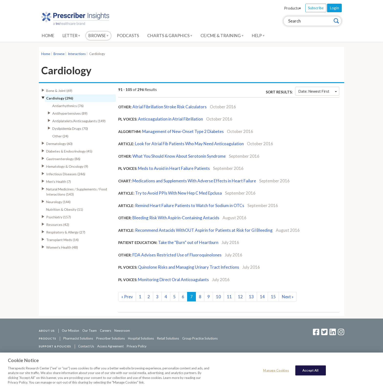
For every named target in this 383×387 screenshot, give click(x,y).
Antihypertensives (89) (69, 113)
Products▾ (292, 8)
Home (48, 35)
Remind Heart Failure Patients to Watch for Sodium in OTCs (190, 205)
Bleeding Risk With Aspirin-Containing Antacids (175, 217)
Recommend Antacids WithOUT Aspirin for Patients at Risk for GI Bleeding (204, 230)
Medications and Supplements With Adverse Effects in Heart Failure (194, 180)
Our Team (89, 330)
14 (262, 296)
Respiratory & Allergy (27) (65, 232)
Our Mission (70, 330)
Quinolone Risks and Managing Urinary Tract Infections (189, 267)
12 (240, 296)
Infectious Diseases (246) (65, 174)
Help (258, 35)
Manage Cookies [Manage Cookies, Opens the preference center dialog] (276, 373)
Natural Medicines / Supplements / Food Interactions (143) (76, 191)
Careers (105, 330)
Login (334, 8)
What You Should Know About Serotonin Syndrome (179, 156)
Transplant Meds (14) (62, 240)
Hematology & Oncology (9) (67, 166)
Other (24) (60, 136)
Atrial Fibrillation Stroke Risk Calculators (169, 106)
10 (218, 296)
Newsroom (122, 330)
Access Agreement (110, 346)
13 (251, 296)
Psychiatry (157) (58, 217)
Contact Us (86, 346)
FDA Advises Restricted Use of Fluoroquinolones (177, 254)
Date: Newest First (317, 91)
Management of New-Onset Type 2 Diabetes (183, 131)
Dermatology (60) (59, 144)
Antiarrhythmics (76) (68, 106)
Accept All (310, 373)
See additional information (229, 354)
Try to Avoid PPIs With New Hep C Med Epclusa (179, 193)
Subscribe (316, 8)
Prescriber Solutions (110, 338)
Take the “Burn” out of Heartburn (188, 242)
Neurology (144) (58, 202)
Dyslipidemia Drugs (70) (70, 128)
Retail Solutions (168, 338)
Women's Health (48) (62, 247)
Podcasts (128, 35)
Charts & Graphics (169, 35)
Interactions (77, 54)
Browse (98, 35)
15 (273, 296)
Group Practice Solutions (200, 338)
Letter (71, 35)
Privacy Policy (137, 346)
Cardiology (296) (59, 98)
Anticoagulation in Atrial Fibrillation (170, 119)
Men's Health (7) (58, 181)
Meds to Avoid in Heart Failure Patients (174, 168)
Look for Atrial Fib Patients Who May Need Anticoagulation (190, 143)
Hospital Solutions (141, 338)
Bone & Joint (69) (59, 90)
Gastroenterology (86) (63, 159)
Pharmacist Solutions (78, 338)
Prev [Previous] (127, 296)
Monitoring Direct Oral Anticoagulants (174, 279)
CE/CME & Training (222, 35)
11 (229, 296)
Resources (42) (57, 224)
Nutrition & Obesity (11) (64, 209)
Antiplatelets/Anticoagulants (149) (79, 121)
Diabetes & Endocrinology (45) (69, 151)
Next (288, 296)
